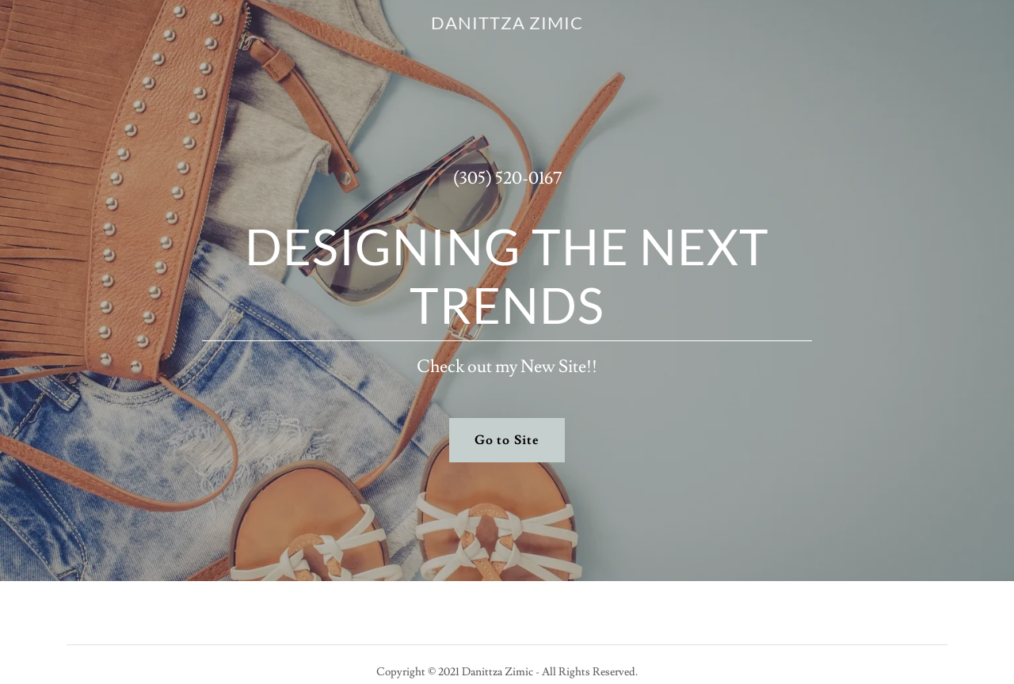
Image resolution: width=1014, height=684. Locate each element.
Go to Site (507, 440)
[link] (507, 25)
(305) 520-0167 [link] (507, 178)
